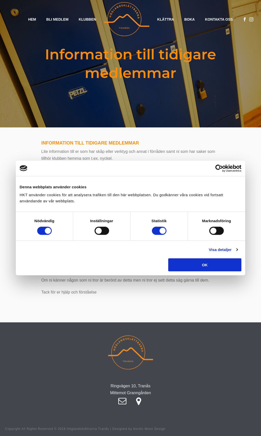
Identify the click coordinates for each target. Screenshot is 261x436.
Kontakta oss (219, 19)
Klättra (165, 19)
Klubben (87, 19)
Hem (32, 19)
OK (205, 265)
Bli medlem (57, 19)
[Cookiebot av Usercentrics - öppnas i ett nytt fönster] (219, 168)
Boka (189, 19)
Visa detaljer (220, 249)
